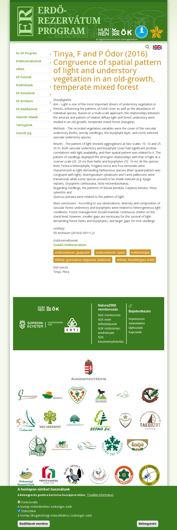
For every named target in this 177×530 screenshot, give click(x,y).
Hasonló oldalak (27, 117)
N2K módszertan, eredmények (109, 330)
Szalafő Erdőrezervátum (69, 245)
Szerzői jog (23, 133)
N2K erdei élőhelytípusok (107, 322)
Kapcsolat (135, 332)
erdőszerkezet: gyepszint (72, 252)
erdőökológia (140, 252)
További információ (100, 495)
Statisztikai (28, 511)
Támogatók (24, 125)
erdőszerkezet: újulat (110, 252)
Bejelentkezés (140, 311)
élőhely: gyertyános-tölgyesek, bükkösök (83, 260)
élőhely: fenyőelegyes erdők (135, 260)
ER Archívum (24, 101)
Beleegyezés (147, 523)
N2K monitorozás (109, 315)
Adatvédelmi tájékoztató (137, 325)
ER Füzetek (23, 77)
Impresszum (137, 319)
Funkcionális (29, 502)
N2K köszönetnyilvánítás (111, 339)
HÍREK (20, 69)
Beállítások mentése (34, 523)
